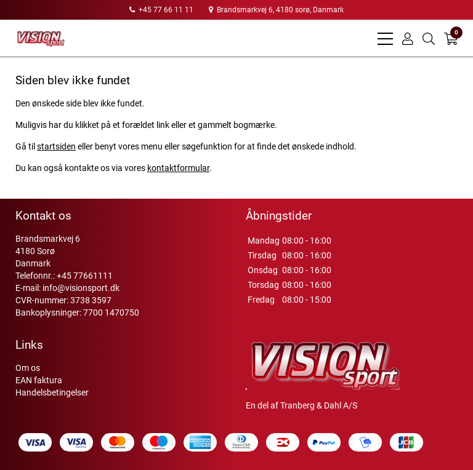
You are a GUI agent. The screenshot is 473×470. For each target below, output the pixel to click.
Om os (27, 368)
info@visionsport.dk (80, 288)
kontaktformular (178, 168)
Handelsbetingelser (52, 392)
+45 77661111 (85, 276)
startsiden (56, 146)
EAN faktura (38, 380)
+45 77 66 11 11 (161, 10)
